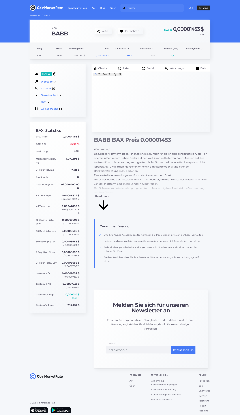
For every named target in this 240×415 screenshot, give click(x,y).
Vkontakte (204, 390)
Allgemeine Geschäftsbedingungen (164, 382)
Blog (102, 8)
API (131, 380)
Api (93, 8)
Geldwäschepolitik (161, 399)
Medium (203, 410)
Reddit (202, 405)
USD (190, 8)
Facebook (204, 380)
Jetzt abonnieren (183, 349)
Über (113, 8)
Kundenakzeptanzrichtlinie (166, 394)
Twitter (203, 395)
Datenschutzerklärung (163, 389)
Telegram (204, 400)
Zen (201, 385)
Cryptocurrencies (77, 8)
